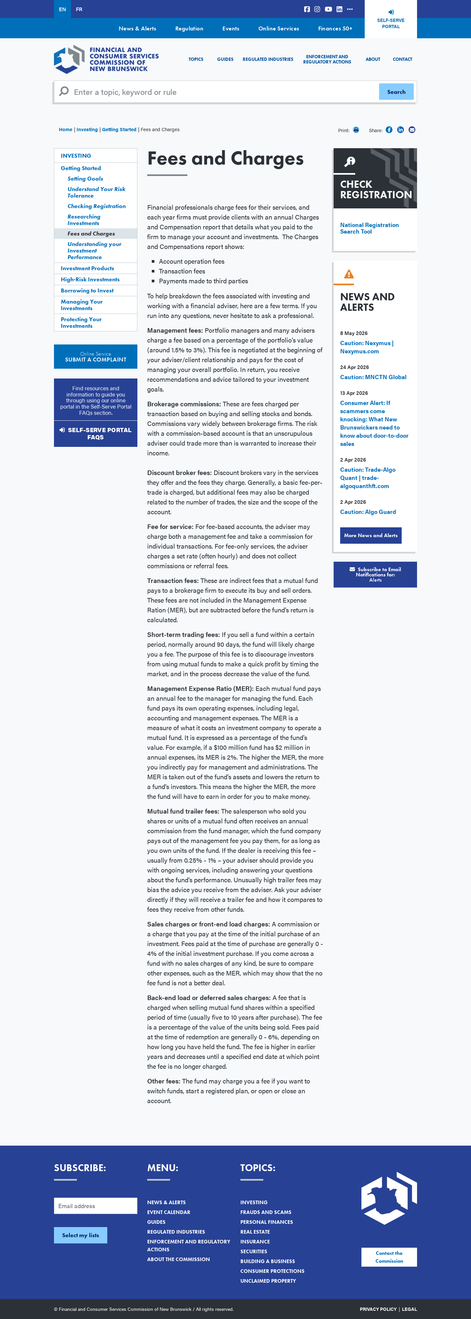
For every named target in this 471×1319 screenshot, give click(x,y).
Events (230, 28)
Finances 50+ (335, 28)
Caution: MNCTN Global (373, 377)
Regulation (189, 28)
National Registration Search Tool (369, 227)
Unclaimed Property (268, 1280)
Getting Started (119, 129)
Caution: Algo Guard (368, 511)
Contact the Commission (389, 1257)
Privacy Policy (378, 1309)
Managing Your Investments (82, 305)
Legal (409, 1309)
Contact (402, 59)
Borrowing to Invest (87, 290)
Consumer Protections (272, 1271)
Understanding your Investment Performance (94, 250)
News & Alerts (137, 28)
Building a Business (267, 1261)
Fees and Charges (91, 233)
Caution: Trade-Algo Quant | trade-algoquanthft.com (367, 477)
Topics (196, 59)
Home (65, 129)
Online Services (278, 28)
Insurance (255, 1241)
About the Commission (178, 1259)
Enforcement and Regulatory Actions (327, 59)
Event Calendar (168, 1212)
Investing (87, 129)
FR (79, 9)
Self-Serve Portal (391, 23)
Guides (225, 59)
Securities (253, 1251)
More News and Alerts (371, 535)
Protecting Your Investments (81, 322)
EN (62, 9)
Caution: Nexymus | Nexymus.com (367, 347)
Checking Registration (96, 206)
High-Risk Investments (90, 279)
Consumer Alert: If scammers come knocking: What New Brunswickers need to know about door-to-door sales (374, 423)
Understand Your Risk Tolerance (96, 192)
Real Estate (255, 1231)
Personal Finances (266, 1222)
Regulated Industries (268, 59)
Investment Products (87, 268)
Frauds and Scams (265, 1212)
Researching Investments (83, 220)
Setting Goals (85, 178)
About (373, 59)
